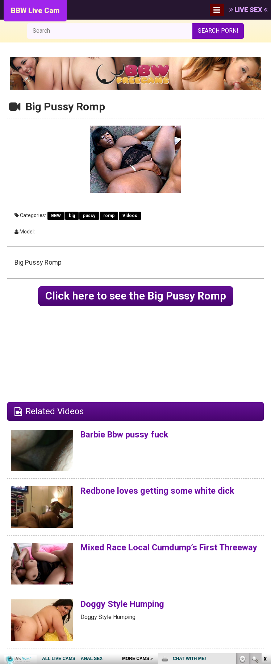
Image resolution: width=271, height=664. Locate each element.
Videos (129, 215)
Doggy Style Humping (122, 604)
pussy (89, 215)
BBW (56, 215)
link (264, 550)
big (72, 215)
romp (108, 215)
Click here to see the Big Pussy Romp (135, 296)
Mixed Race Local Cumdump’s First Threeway (149, 552)
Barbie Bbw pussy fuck (125, 434)
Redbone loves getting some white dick (157, 491)
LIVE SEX (248, 9)
